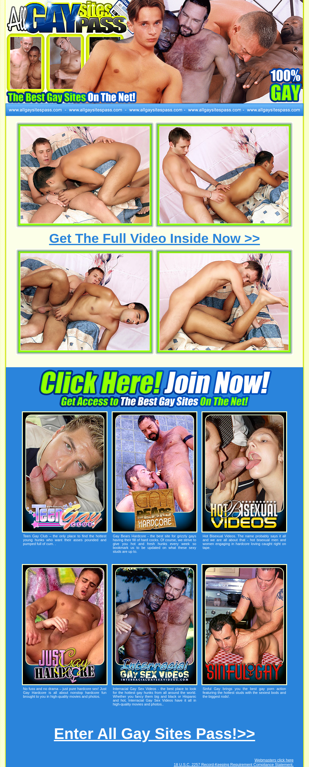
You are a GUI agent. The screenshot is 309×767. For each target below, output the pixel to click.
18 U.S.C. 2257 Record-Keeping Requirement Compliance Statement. (234, 764)
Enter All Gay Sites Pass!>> (154, 733)
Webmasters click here (274, 760)
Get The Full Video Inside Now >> (154, 238)
